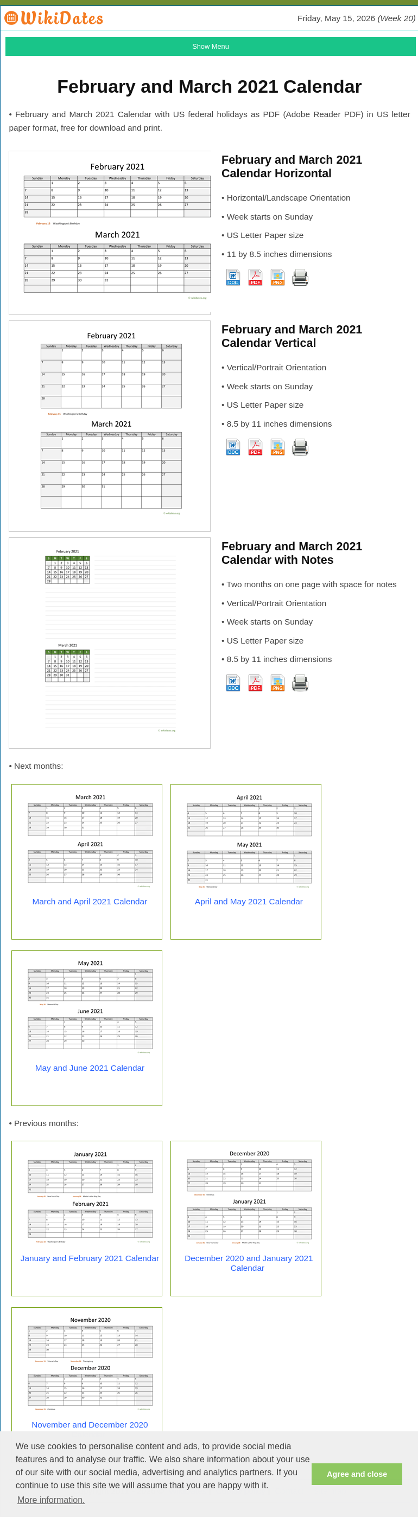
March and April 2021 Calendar (90, 901)
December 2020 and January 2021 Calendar (249, 1263)
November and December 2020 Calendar (89, 1429)
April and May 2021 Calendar (249, 901)
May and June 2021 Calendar (90, 1067)
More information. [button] (51, 1500)
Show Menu (210, 46)
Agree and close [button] (357, 1474)
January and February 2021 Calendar (90, 1258)
